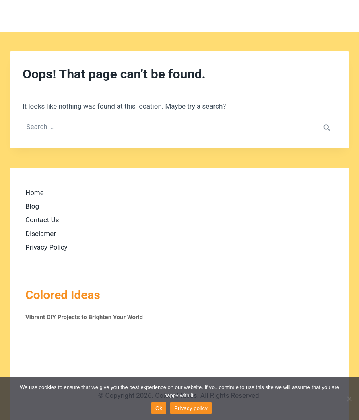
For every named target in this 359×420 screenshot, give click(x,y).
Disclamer (40, 233)
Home (34, 192)
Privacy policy (191, 408)
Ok (158, 408)
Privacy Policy (46, 247)
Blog (32, 206)
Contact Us (42, 220)
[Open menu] (341, 16)
